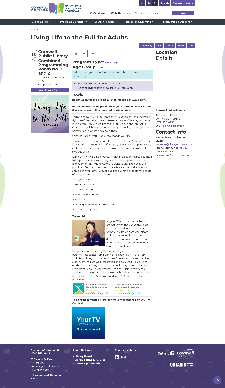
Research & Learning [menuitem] (138, 21)
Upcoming (146, 45)
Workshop (111, 62)
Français (177, 3)
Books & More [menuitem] (40, 21)
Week (181, 45)
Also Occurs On (50, 90)
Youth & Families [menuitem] (104, 21)
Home (34, 29)
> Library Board (82, 356)
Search (183, 13)
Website (116, 13)
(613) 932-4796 (165, 122)
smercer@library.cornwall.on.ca (176, 144)
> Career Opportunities (87, 363)
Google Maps (175, 125)
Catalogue (99, 13)
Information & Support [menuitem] (176, 21)
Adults (102, 67)
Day (191, 45)
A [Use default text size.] (155, 3)
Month (169, 45)
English (165, 3)
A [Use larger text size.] (149, 3)
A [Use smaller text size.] (142, 3)
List (159, 45)
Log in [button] (189, 3)
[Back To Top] (217, 380)
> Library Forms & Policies (89, 360)
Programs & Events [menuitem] (71, 21)
